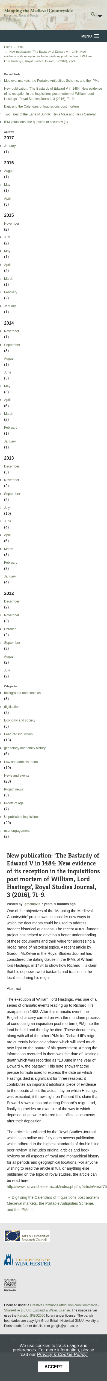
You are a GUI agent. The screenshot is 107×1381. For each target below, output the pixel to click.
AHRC (27, 1236)
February (10, 292)
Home (8, 46)
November (11, 223)
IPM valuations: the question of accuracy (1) (36, 122)
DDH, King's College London (10, 1285)
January (10, 146)
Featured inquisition (18, 734)
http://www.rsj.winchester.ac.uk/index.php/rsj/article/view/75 (57, 1186)
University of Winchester (29, 1260)
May (7, 185)
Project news (13, 789)
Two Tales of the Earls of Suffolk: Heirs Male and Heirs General (50, 114)
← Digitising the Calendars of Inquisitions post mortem (53, 1197)
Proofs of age (13, 803)
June (7, 372)
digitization (12, 707)
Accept (53, 1366)
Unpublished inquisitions (21, 817)
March (8, 279)
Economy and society (19, 720)
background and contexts (22, 693)
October (10, 629)
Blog (20, 46)
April (7, 198)
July (7, 237)
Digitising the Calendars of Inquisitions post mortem (41, 106)
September (12, 345)
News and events (16, 775)
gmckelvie (32, 904)
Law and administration (21, 762)
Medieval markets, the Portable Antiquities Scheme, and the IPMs (51, 81)
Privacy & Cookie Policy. (62, 1354)
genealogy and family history (25, 748)
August (9, 171)
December (11, 466)
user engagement (16, 831)
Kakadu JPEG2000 (31, 1315)
